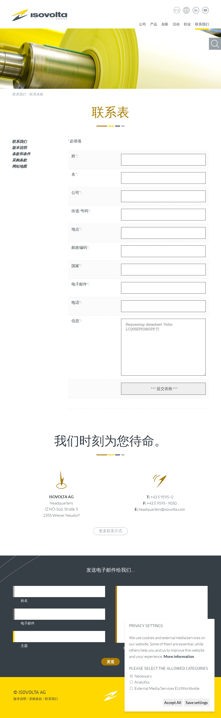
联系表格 (36, 94)
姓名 (24, 601)
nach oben (111, 696)
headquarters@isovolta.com (162, 509)
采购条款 (19, 160)
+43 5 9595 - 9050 (162, 503)
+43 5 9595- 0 (161, 497)
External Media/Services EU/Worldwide (166, 688)
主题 (24, 646)
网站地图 (19, 166)
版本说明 (19, 147)
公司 (142, 24)
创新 (164, 24)
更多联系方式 (110, 531)
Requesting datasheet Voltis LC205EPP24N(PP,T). (163, 347)
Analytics (142, 682)
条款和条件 (21, 153)
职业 (187, 24)
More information (179, 656)
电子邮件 (28, 623)
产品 (153, 24)
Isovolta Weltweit (186, 7)
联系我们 (202, 24)
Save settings (197, 702)
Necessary (143, 676)
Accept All (172, 702)
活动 (176, 24)
